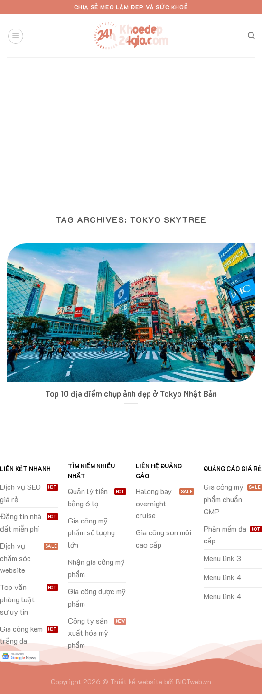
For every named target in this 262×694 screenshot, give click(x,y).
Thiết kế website (136, 681)
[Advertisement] (131, 128)
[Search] (251, 36)
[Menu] (15, 36)
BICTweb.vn (193, 681)
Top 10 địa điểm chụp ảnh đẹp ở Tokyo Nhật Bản (131, 394)
